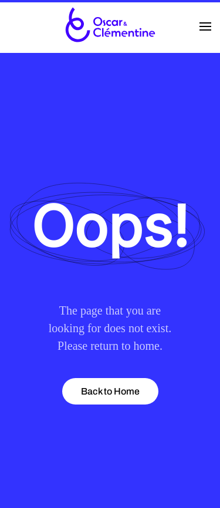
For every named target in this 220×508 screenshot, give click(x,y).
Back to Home (110, 391)
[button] (205, 26)
